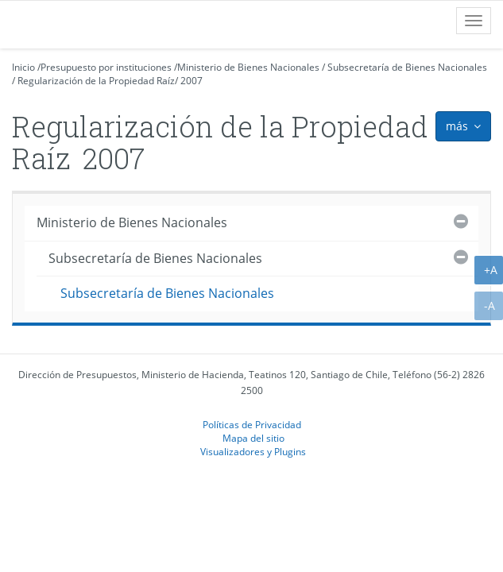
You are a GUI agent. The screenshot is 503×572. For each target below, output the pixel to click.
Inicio (23, 67)
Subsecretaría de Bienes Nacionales (407, 67)
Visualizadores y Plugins (253, 451)
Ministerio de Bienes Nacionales (248, 67)
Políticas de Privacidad (252, 424)
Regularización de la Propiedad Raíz (96, 80)
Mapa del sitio (253, 437)
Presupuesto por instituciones (106, 67)
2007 (191, 80)
